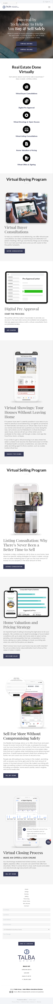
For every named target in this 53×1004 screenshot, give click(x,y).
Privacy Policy (15, 1002)
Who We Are (26, 903)
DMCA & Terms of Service (28, 1002)
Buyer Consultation (15, 251)
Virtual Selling (26, 49)
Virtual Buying (26, 44)
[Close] (49, 986)
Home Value (26, 901)
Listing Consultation (13, 566)
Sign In (46, 2)
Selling (26, 896)
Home (26, 889)
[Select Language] (9, 3)
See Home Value (11, 656)
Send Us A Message (26, 943)
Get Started (11, 330)
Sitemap (39, 1002)
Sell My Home (10, 775)
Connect (26, 906)
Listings (26, 891)
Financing (26, 898)
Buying (26, 894)
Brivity (25, 999)
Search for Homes (14, 454)
